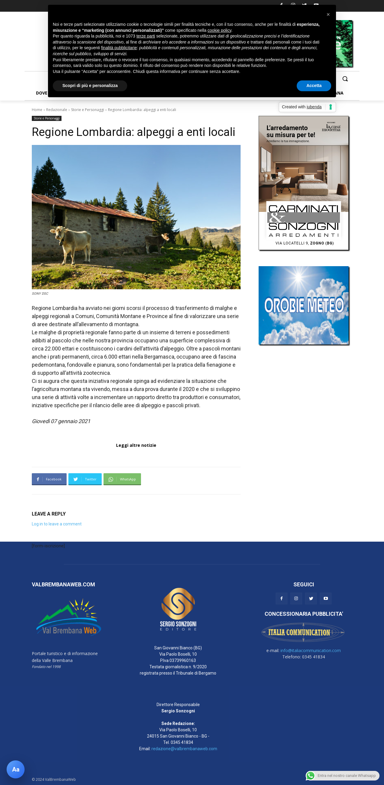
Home (37, 109)
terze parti (145, 36)
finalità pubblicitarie (119, 47)
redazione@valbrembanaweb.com (184, 748)
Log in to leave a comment (57, 524)
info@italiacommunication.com (310, 650)
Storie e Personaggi (87, 109)
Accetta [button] (314, 85)
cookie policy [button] (219, 30)
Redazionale (56, 109)
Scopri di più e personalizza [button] (90, 85)
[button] (345, 78)
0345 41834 (182, 742)
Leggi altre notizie (136, 445)
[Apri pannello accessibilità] (16, 769)
